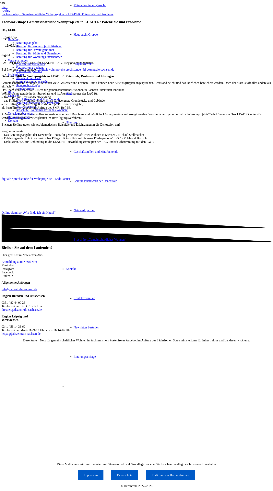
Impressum (91, 475)
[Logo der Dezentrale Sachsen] (38, 27)
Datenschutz (125, 475)
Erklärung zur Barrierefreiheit (170, 475)
